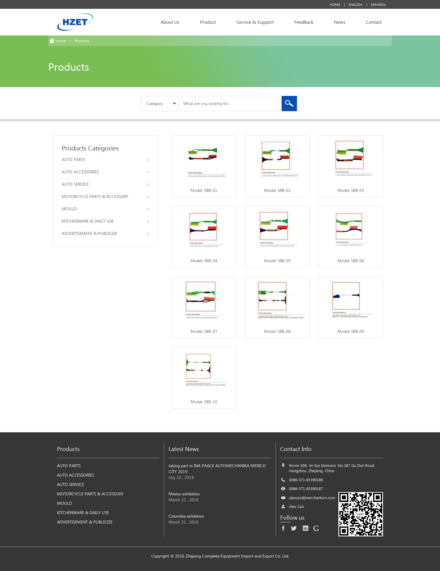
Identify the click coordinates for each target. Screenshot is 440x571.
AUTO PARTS (105, 159)
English (355, 4)
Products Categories (90, 147)
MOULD (105, 208)
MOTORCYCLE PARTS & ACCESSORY (105, 196)
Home (335, 4)
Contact (374, 22)
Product (208, 22)
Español (378, 4)
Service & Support (255, 22)
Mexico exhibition (184, 494)
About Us (170, 22)
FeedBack (303, 22)
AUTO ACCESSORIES (105, 171)
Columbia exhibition (186, 516)
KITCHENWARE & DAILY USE (105, 221)
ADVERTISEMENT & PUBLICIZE (105, 233)
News (339, 22)
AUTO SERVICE (105, 184)
